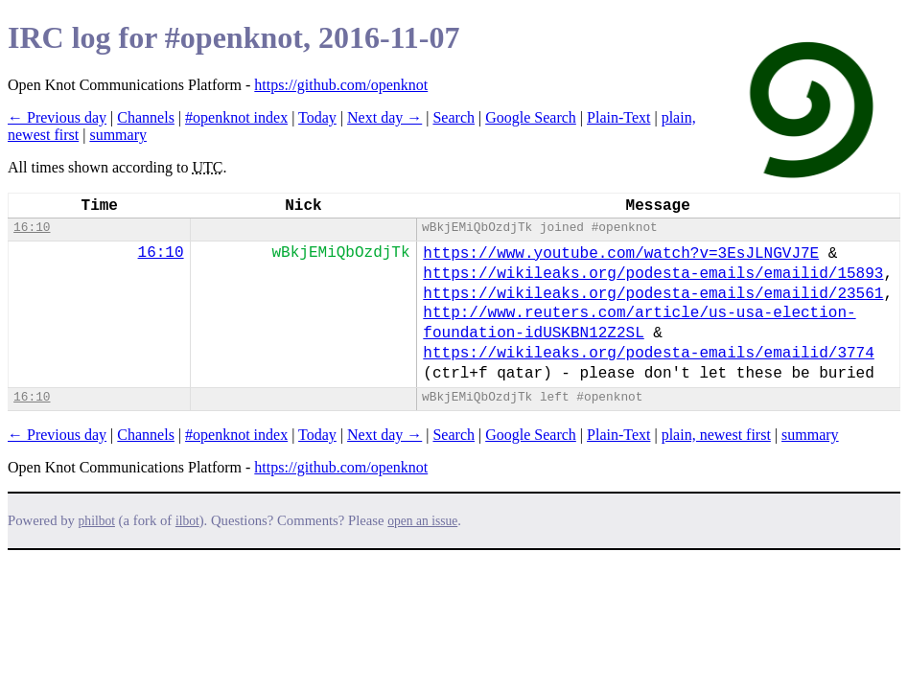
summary (118, 134)
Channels (146, 117)
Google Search (530, 117)
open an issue (422, 521)
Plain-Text (618, 117)
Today (317, 117)
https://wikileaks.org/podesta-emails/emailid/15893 (653, 274)
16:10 (31, 227)
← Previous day (57, 117)
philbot (97, 521)
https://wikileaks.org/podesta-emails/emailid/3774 (648, 353)
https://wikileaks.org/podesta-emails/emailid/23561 (653, 294)
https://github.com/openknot (341, 85)
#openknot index (236, 117)
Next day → (384, 117)
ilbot (187, 521)
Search (453, 117)
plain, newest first (716, 434)
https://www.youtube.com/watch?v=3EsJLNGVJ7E (621, 254)
